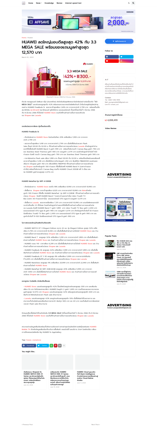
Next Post (95, 424)
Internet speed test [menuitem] (73, 3)
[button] (129, 3)
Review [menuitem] (59, 3)
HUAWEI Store (50, 112)
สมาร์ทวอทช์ (35, 110)
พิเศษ (84, 190)
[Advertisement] (74, 406)
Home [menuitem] (30, 3)
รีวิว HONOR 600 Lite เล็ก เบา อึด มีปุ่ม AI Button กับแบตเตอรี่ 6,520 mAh (124, 244)
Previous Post (28, 424)
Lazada (38, 115)
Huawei (30, 37)
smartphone (36, 340)
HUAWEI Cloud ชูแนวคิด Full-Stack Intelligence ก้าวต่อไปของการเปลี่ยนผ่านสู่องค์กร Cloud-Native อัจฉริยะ (87, 376)
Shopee (28, 115)
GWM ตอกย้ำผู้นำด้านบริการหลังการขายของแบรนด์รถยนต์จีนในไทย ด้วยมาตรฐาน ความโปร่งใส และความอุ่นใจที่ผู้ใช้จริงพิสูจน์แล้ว (125, 277)
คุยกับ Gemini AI (119, 41)
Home (24, 37)
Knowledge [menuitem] (49, 3)
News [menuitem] (38, 3)
